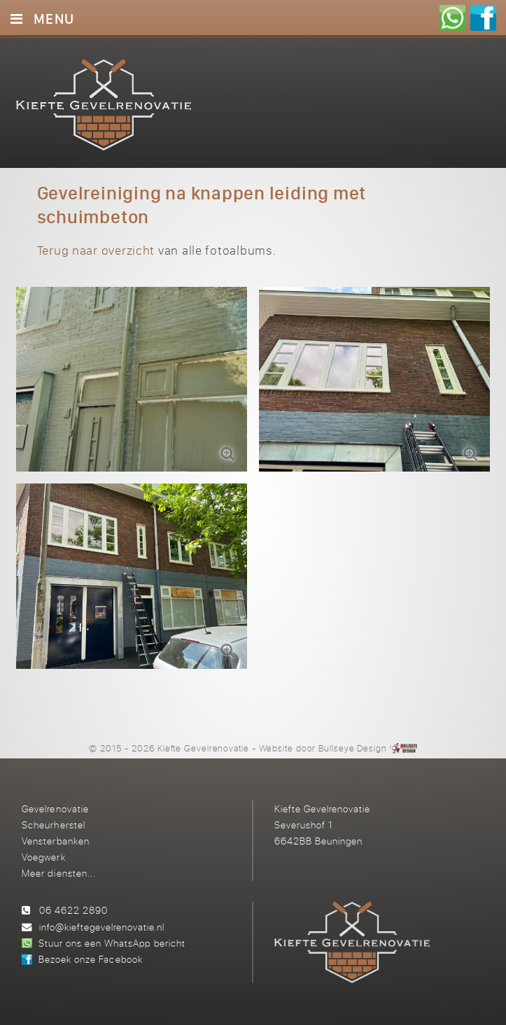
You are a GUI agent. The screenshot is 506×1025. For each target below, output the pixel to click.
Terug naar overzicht (96, 250)
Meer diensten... (58, 872)
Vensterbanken (55, 840)
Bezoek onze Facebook (90, 959)
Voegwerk (43, 856)
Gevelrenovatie (55, 808)
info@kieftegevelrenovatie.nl (101, 926)
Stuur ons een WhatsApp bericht (111, 942)
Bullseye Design (352, 748)
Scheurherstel (53, 824)
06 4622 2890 (73, 910)
